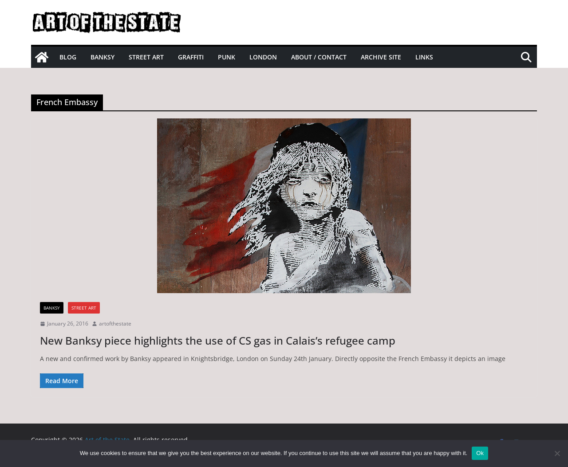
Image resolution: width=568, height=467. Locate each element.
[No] (556, 453)
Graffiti (191, 57)
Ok (480, 453)
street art (83, 308)
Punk (226, 57)
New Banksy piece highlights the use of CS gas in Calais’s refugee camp (217, 340)
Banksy (102, 57)
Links (424, 57)
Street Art (146, 57)
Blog (67, 57)
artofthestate (115, 323)
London (263, 57)
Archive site (381, 57)
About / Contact (319, 57)
